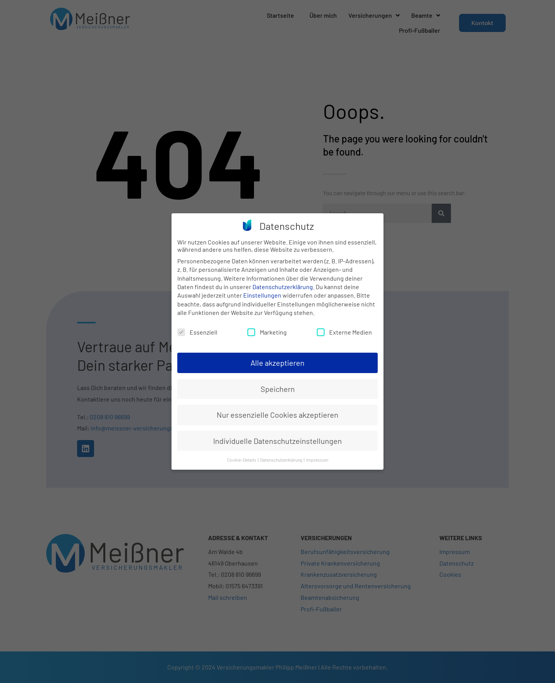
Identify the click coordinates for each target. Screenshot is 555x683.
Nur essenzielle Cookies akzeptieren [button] (277, 414)
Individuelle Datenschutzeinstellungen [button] (277, 440)
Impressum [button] (317, 459)
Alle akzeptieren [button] (277, 362)
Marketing (267, 332)
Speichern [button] (278, 388)
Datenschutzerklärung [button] (281, 459)
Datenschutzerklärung (282, 286)
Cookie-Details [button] (242, 459)
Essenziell (197, 332)
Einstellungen (262, 295)
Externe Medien (344, 332)
